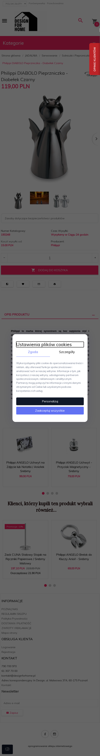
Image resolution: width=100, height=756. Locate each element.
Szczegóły (67, 351)
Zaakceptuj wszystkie (50, 410)
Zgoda (33, 351)
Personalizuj (50, 401)
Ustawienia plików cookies (44, 344)
